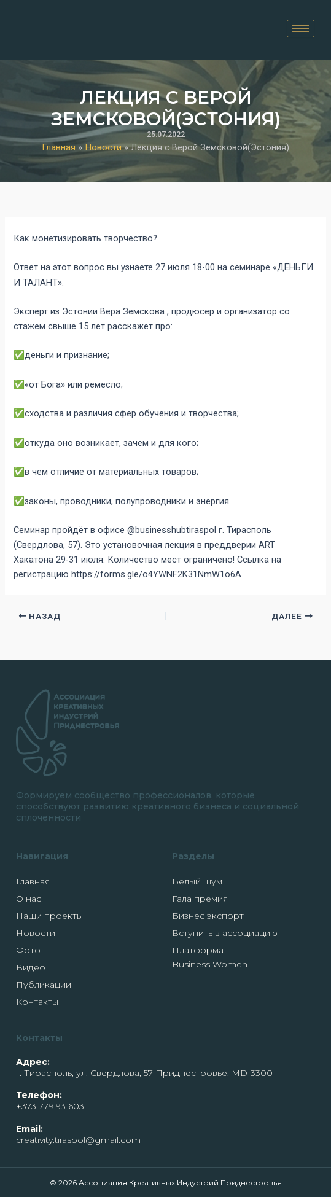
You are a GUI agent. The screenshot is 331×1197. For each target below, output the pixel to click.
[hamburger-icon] (300, 28)
